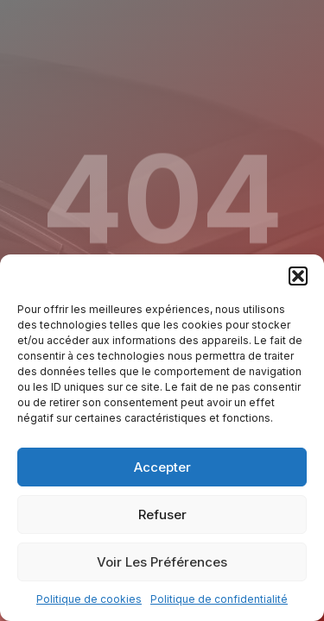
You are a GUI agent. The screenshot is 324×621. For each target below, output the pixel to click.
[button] (298, 276)
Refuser (162, 514)
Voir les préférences (162, 562)
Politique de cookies (89, 599)
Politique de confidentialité (219, 599)
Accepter (162, 467)
